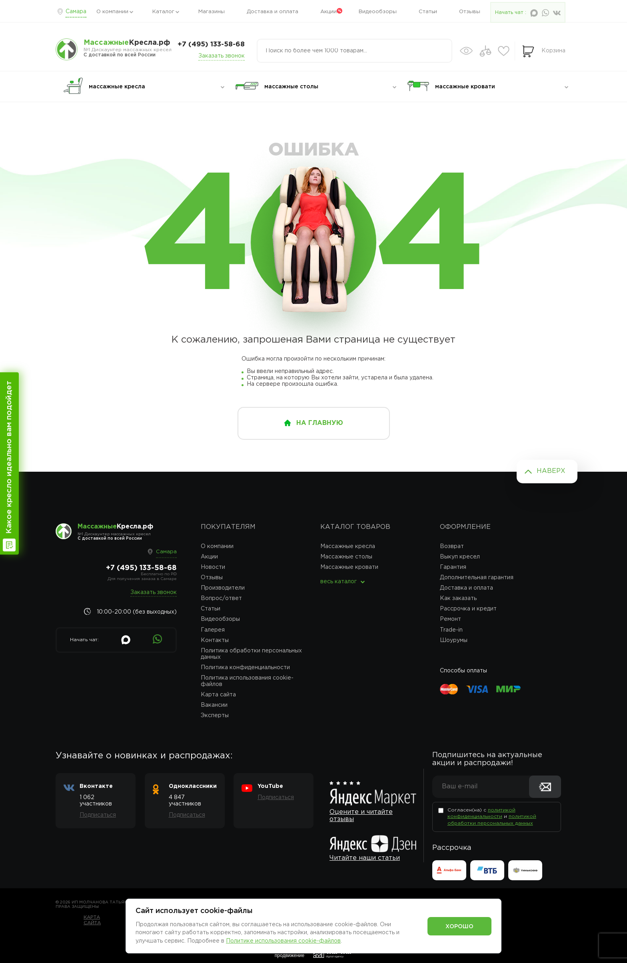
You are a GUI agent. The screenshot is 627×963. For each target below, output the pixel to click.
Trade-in (451, 630)
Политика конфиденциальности (245, 667)
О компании (112, 12)
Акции (328, 12)
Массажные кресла (347, 546)
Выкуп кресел (460, 556)
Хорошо (459, 926)
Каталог (163, 12)
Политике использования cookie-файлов (283, 941)
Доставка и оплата (272, 12)
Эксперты (215, 715)
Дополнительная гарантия (476, 577)
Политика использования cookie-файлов (247, 681)
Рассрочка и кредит (468, 608)
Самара (76, 11)
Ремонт (450, 619)
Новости (213, 567)
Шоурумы (453, 640)
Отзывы (469, 12)
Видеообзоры (378, 12)
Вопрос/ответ (221, 598)
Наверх (551, 471)
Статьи (428, 12)
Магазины (211, 12)
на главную (319, 423)
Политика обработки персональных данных (251, 654)
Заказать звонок (221, 56)
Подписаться (98, 815)
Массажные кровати (349, 567)
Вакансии (214, 705)
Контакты (215, 640)
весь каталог (338, 581)
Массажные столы (346, 556)
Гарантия (453, 567)
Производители (223, 588)
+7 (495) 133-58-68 (211, 45)
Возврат (452, 546)
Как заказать (458, 598)
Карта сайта (218, 694)
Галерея (213, 630)
